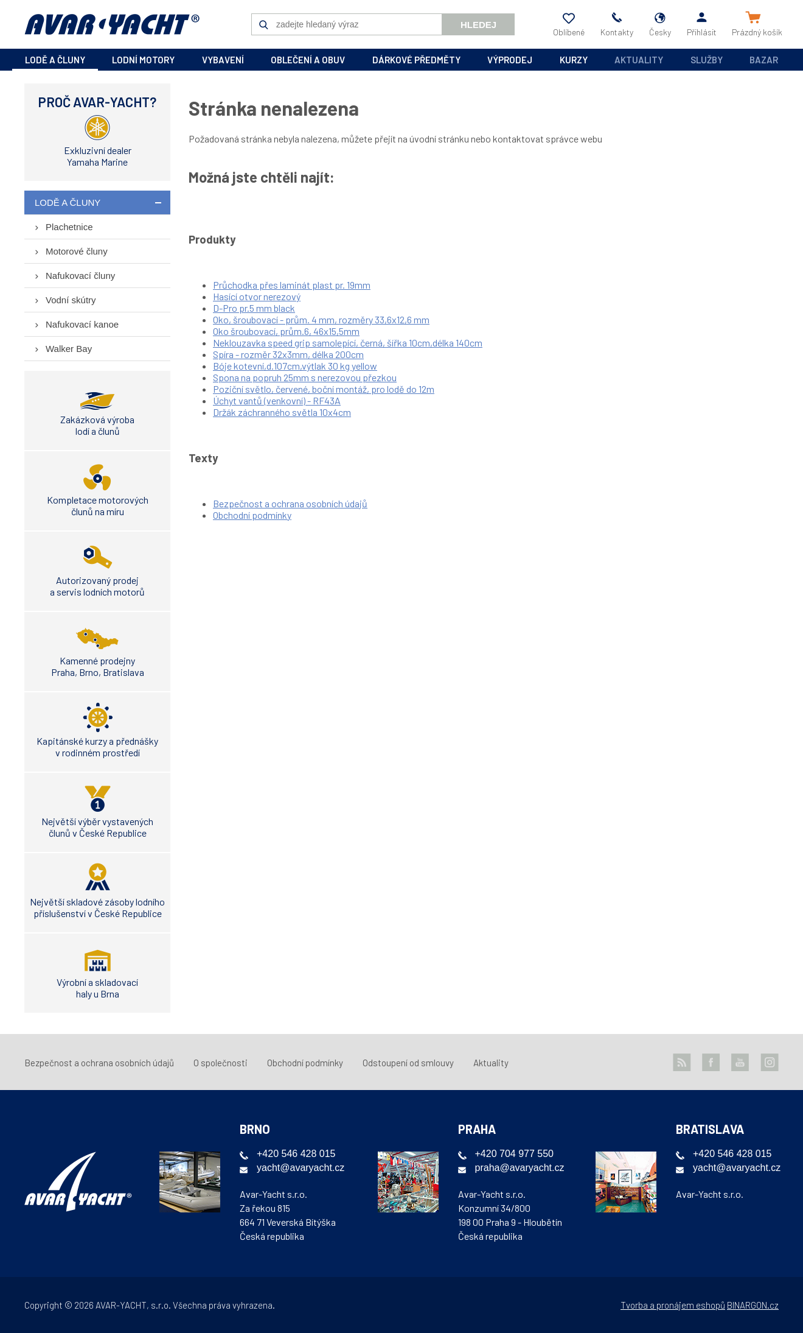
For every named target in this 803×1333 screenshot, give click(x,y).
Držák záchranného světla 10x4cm (282, 412)
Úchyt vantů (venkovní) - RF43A (277, 400)
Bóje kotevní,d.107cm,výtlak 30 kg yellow (295, 365)
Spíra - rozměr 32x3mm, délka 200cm (288, 354)
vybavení (223, 59)
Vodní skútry (71, 300)
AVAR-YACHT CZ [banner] (112, 24)
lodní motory (143, 59)
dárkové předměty (416, 59)
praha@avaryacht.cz (520, 1167)
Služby (706, 59)
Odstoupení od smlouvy (408, 1062)
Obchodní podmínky (252, 515)
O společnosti (220, 1062)
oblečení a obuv (308, 59)
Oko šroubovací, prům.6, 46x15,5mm (286, 331)
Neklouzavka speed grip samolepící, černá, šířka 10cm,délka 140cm (347, 342)
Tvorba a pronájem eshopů (672, 1305)
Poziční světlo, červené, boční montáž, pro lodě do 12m (323, 389)
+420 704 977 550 (514, 1153)
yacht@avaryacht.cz (300, 1167)
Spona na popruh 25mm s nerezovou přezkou (305, 377)
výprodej (509, 59)
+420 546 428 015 (296, 1153)
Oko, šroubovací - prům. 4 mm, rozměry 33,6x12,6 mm (321, 319)
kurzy (574, 59)
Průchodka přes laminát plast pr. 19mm (291, 284)
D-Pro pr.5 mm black (254, 308)
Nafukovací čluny (80, 275)
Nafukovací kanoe (82, 324)
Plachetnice (69, 227)
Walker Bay (69, 348)
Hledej (478, 24)
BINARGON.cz (753, 1305)
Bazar (763, 59)
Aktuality (638, 59)
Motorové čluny (77, 251)
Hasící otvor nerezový (257, 296)
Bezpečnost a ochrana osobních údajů (290, 503)
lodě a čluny (55, 59)
